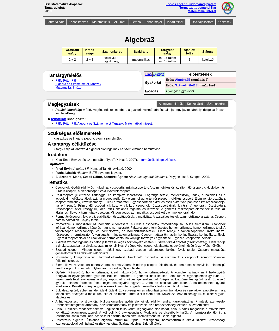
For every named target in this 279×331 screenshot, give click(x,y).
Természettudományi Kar (197, 7)
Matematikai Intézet (202, 11)
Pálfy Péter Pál (65, 80)
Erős (148, 74)
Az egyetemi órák (171, 103)
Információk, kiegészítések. (157, 159)
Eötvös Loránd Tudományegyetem (191, 4)
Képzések (224, 22)
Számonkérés (216, 103)
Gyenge (158, 74)
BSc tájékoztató (202, 22)
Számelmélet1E (186, 85)
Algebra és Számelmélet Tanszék (78, 84)
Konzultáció (195, 103)
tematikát (58, 119)
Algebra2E (182, 79)
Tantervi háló (56, 22)
